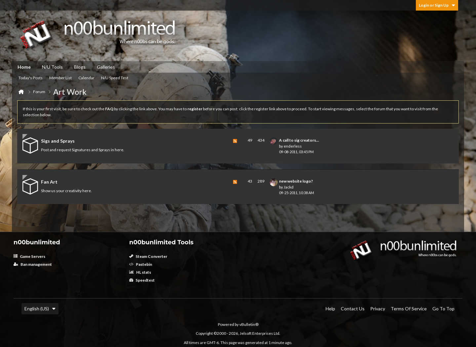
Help (330, 308)
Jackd (289, 187)
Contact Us (353, 308)
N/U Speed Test (114, 77)
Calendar (86, 77)
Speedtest (142, 280)
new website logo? (296, 181)
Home (24, 67)
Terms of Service (409, 308)
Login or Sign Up (437, 5)
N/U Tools (52, 67)
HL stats (140, 272)
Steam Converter (148, 256)
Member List (60, 77)
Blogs (80, 67)
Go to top (443, 308)
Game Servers (29, 256)
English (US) (40, 308)
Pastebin (140, 264)
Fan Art (49, 182)
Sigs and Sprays (58, 141)
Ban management (33, 264)
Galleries (106, 67)
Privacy (377, 308)
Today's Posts (31, 77)
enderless (293, 146)
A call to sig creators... (299, 140)
